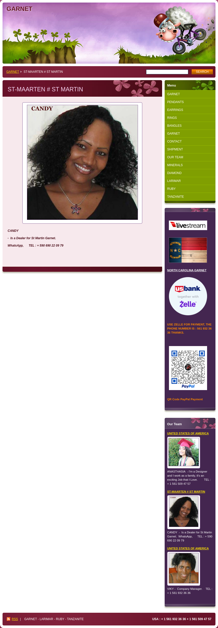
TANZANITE (175, 196)
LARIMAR (174, 181)
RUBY (171, 189)
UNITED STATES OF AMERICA (188, 433)
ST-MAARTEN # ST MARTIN (186, 491)
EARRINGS (175, 110)
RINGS (172, 118)
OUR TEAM (175, 157)
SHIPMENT (175, 149)
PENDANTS (175, 102)
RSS (15, 619)
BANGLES (174, 125)
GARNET (12, 72)
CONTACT (174, 141)
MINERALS (175, 165)
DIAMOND (174, 173)
